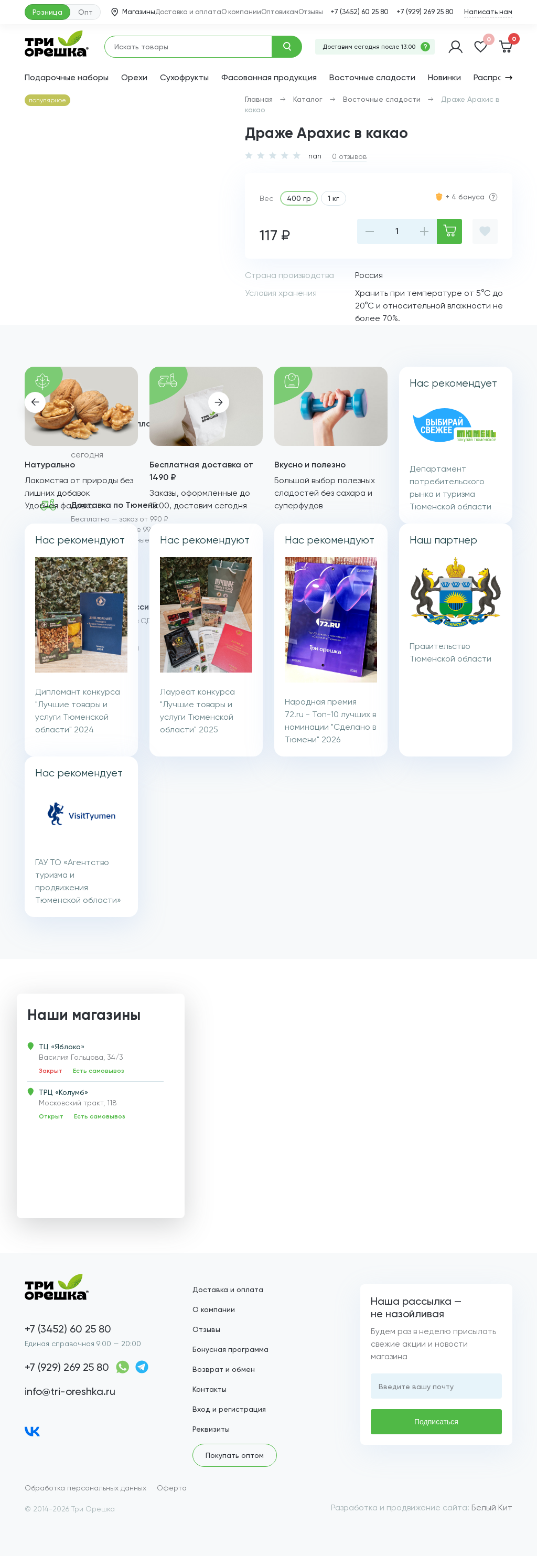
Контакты (209, 1389)
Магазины (133, 12)
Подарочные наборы (67, 77)
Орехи (134, 77)
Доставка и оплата (188, 12)
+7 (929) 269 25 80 (425, 12)
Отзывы (310, 12)
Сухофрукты (184, 77)
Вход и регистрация (229, 1409)
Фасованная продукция (269, 77)
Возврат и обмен (223, 1369)
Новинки (444, 77)
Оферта (172, 1488)
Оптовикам (279, 12)
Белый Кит (491, 1507)
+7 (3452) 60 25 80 (359, 12)
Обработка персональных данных (85, 1488)
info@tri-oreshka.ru (70, 1391)
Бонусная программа (230, 1349)
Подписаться (436, 1422)
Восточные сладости (372, 77)
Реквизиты (211, 1429)
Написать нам (488, 12)
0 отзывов (349, 156)
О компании (241, 12)
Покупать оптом (235, 1455)
